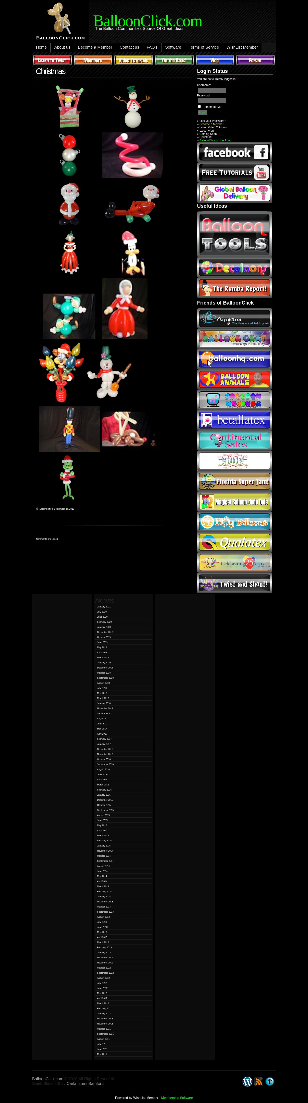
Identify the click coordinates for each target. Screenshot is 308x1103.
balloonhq (234, 359)
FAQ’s (152, 47)
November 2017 (105, 708)
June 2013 (102, 927)
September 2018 (105, 678)
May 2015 (102, 825)
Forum (255, 60)
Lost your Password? (213, 120)
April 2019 (102, 652)
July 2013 (102, 922)
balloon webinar (234, 400)
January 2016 (104, 795)
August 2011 (103, 1039)
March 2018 (103, 698)
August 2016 (103, 769)
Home (41, 47)
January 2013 (104, 952)
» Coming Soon (207, 133)
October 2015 (104, 805)
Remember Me (212, 106)
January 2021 (104, 606)
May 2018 (102, 693)
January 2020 (104, 627)
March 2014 (103, 886)
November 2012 (105, 962)
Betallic (234, 420)
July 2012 (102, 983)
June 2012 (102, 988)
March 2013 (103, 942)
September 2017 (105, 713)
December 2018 (105, 667)
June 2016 (102, 774)
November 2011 (105, 1023)
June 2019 (102, 642)
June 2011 (102, 1049)
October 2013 (104, 906)
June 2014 (102, 871)
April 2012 (102, 998)
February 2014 (104, 891)
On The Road (174, 60)
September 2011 (105, 1034)
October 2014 (104, 856)
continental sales (234, 440)
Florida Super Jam (234, 481)
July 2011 (102, 1044)
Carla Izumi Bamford (85, 1083)
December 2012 (105, 957)
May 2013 (102, 932)
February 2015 (104, 840)
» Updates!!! (205, 137)
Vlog (215, 60)
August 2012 (103, 978)
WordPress (247, 1082)
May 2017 (102, 728)
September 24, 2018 (64, 509)
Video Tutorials (133, 60)
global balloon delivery (234, 193)
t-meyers (234, 562)
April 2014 (102, 881)
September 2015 (105, 810)
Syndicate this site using (259, 1082)
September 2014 (105, 861)
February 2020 (104, 622)
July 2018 (102, 688)
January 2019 (104, 662)
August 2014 (103, 866)
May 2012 (102, 993)
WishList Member (242, 47)
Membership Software (177, 1098)
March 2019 (103, 657)
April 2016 (102, 779)
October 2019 (104, 637)
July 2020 (102, 611)
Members (93, 60)
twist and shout (234, 583)
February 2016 (104, 789)
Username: (204, 85)
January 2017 (104, 744)
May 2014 (102, 876)
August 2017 (103, 718)
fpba (234, 461)
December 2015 (105, 800)
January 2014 (104, 896)
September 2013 (105, 912)
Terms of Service (204, 47)
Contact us (129, 47)
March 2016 (103, 784)
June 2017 (102, 723)
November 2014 (105, 851)
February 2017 (104, 739)
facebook (234, 152)
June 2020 (102, 617)
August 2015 (103, 815)
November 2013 (105, 901)
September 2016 (105, 764)
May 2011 (102, 1054)
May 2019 (102, 647)
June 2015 (102, 820)
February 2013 (104, 947)
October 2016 (104, 759)
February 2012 (104, 1008)
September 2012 (105, 973)
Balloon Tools (234, 234)
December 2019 (105, 632)
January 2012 (104, 1013)
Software (173, 47)
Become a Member (95, 47)
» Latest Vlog (205, 130)
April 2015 (102, 830)
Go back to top (270, 1082)
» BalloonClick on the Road (214, 140)
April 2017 (102, 734)
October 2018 (104, 673)
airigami (234, 318)
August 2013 (103, 917)
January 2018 (104, 703)
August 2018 (103, 683)
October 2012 (104, 967)
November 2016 (105, 754)
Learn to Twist (52, 60)
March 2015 (103, 835)
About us (62, 47)
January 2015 (104, 845)
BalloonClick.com (47, 1079)
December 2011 (105, 1018)
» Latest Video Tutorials (212, 127)
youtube (234, 172)
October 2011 (104, 1029)
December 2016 (105, 749)
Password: (203, 95)
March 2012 (103, 1003)
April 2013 (102, 937)
